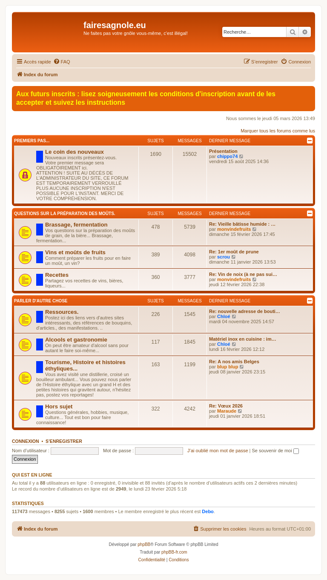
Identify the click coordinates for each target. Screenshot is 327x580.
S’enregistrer (64, 441)
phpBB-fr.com (174, 552)
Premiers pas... (31, 140)
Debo (208, 511)
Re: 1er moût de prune (234, 251)
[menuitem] (61, 62)
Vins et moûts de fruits (75, 252)
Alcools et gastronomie (76, 339)
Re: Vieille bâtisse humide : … (242, 224)
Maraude (226, 410)
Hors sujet (59, 406)
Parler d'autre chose (41, 301)
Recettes (57, 275)
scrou (223, 256)
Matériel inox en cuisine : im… (242, 339)
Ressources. (61, 312)
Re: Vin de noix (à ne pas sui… (243, 274)
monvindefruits (234, 229)
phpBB (144, 544)
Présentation (223, 151)
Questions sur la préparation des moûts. (64, 213)
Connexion (25, 441)
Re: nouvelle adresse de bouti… (244, 311)
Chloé (223, 316)
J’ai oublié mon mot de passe (217, 450)
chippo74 (227, 156)
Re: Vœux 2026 (226, 405)
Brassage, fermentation (76, 224)
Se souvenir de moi (275, 450)
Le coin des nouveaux (74, 152)
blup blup (227, 366)
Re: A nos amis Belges (234, 361)
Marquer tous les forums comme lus (278, 130)
